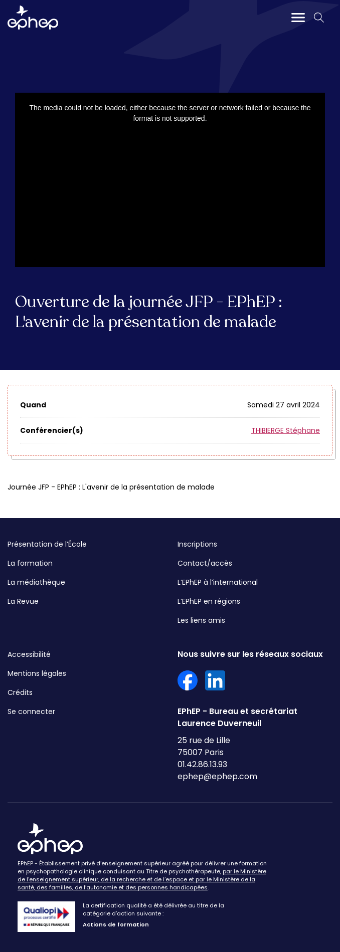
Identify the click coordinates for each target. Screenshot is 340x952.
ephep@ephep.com (217, 776)
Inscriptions (197, 544)
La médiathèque (36, 582)
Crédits (20, 692)
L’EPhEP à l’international (218, 582)
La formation (30, 563)
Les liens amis (201, 620)
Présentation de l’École (47, 544)
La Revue (23, 601)
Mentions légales (37, 673)
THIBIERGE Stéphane (285, 430)
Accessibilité (29, 654)
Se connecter (31, 711)
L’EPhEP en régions (209, 601)
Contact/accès (205, 563)
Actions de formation (116, 924)
